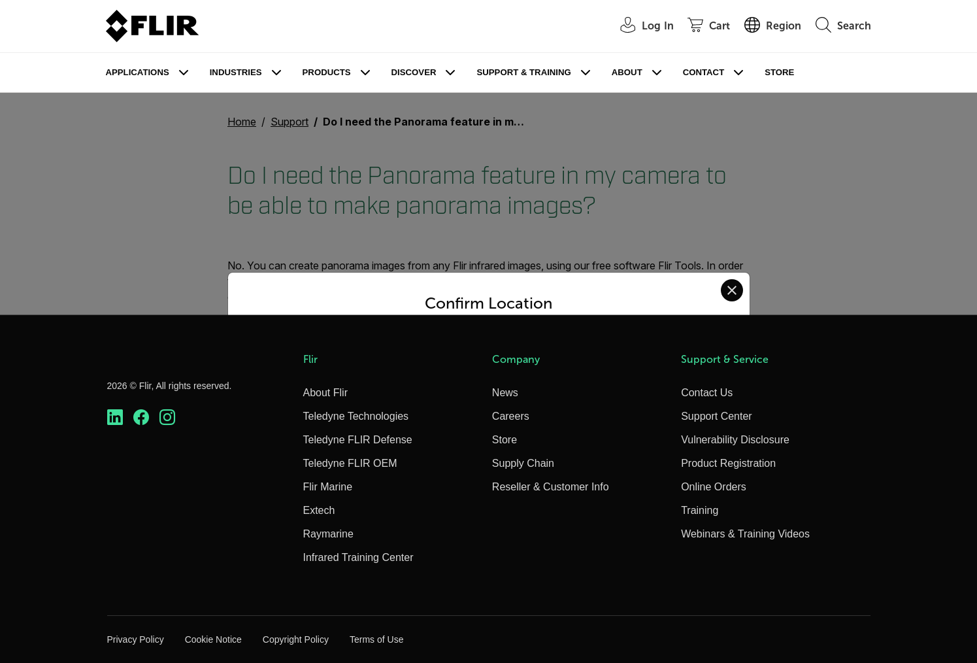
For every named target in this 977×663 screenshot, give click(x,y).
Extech (319, 510)
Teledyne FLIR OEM (350, 463)
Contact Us (707, 392)
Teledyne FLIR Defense (357, 439)
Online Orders (713, 486)
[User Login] (640, 26)
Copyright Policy (296, 639)
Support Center (716, 416)
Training (699, 510)
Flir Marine (328, 486)
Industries (236, 72)
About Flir (325, 392)
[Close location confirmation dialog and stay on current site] (732, 290)
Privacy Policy (135, 639)
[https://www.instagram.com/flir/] (167, 417)
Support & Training (523, 72)
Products (327, 72)
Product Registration (728, 463)
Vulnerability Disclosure (735, 439)
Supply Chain (523, 463)
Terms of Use (376, 639)
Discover (414, 72)
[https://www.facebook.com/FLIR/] (141, 417)
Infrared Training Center (358, 557)
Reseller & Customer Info (550, 486)
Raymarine (328, 533)
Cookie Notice (213, 639)
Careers (510, 416)
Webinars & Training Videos (745, 533)
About (627, 72)
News (505, 392)
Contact (703, 72)
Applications (137, 72)
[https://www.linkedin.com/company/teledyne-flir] (115, 417)
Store (779, 72)
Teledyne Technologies (356, 416)
